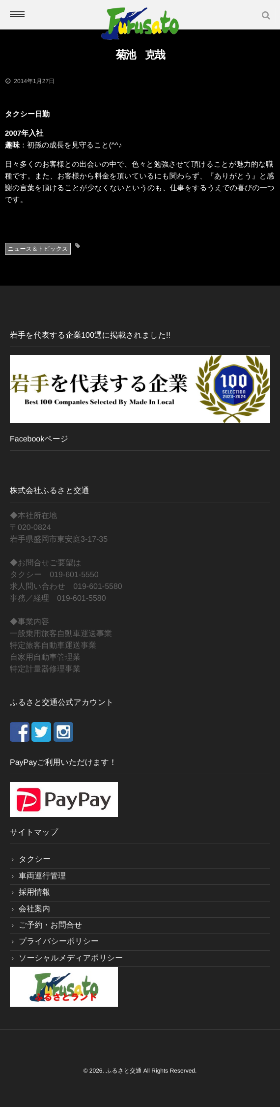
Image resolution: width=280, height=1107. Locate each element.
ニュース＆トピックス (38, 248)
